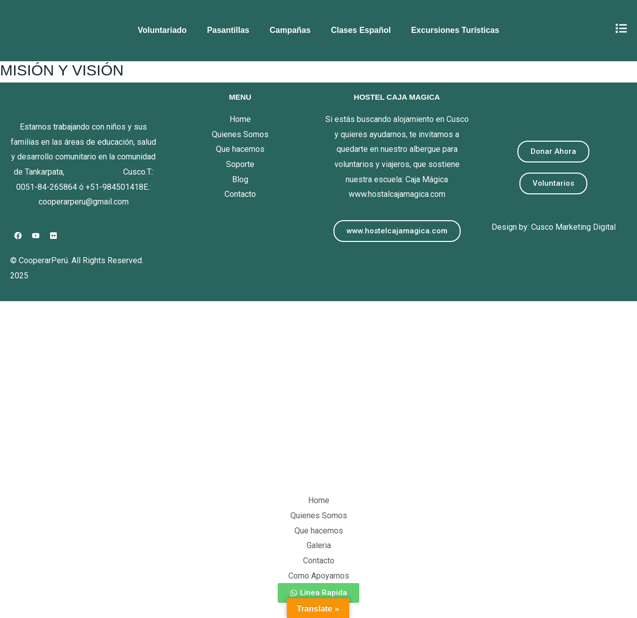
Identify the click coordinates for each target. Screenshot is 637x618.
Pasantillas (228, 30)
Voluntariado (162, 30)
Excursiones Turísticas (455, 30)
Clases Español (361, 30)
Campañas (290, 30)
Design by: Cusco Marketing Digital (554, 227)
